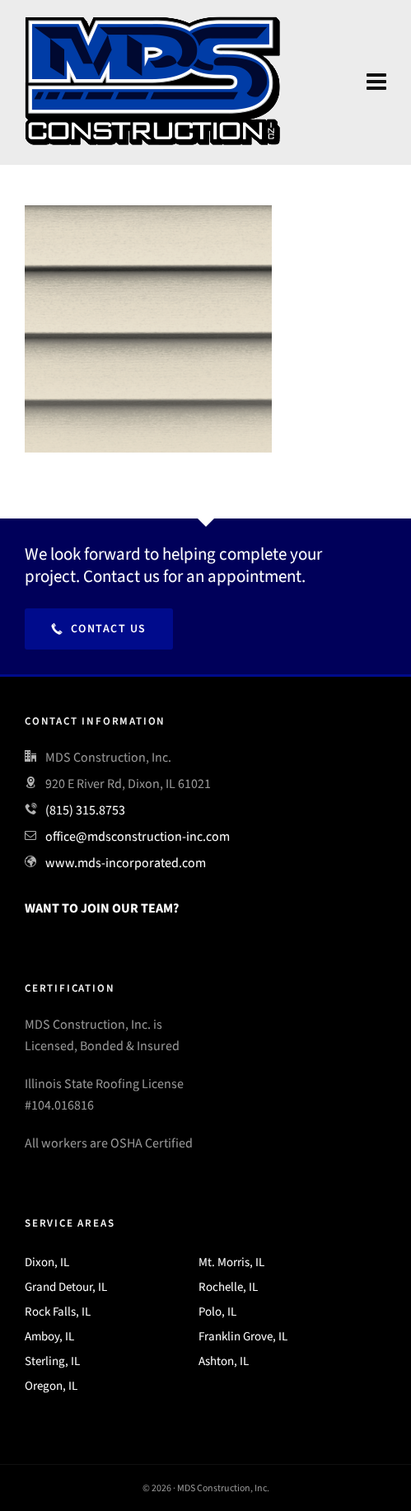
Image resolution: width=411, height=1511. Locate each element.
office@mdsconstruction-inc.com (137, 836)
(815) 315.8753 (85, 810)
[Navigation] (376, 82)
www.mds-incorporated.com (125, 862)
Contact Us (99, 628)
